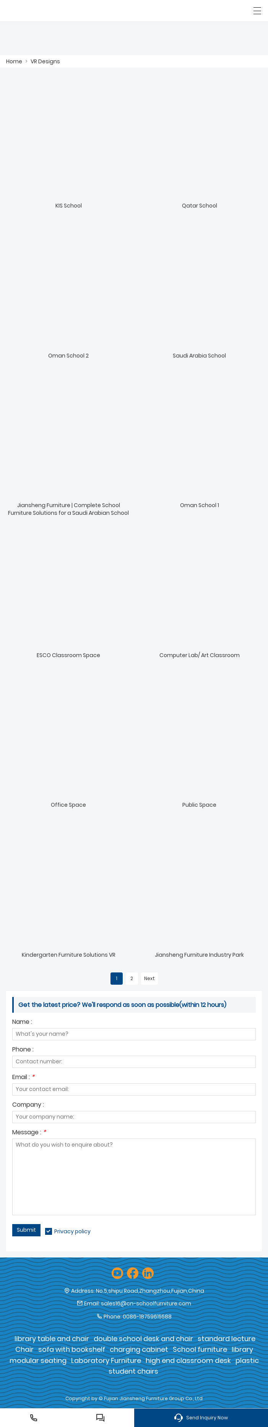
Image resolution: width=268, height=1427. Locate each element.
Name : (22, 1022)
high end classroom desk (188, 1360)
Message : (29, 1133)
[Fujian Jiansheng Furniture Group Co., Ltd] (41, 10)
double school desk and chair (143, 1338)
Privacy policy (72, 1231)
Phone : (23, 1050)
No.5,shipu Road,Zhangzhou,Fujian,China (150, 1291)
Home (14, 61)
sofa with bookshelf (71, 1349)
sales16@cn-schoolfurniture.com (146, 1303)
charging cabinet (139, 1349)
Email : (23, 1077)
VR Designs (45, 61)
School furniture (200, 1349)
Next (149, 978)
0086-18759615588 (147, 1316)
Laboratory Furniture (106, 1360)
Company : (28, 1105)
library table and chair (52, 1338)
